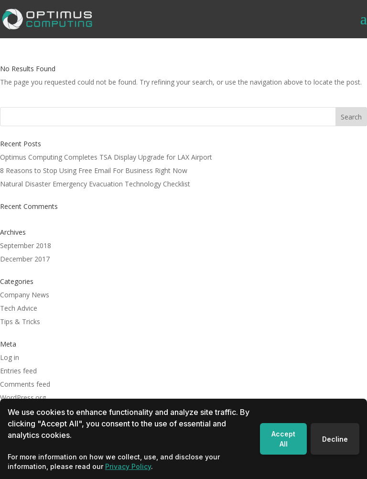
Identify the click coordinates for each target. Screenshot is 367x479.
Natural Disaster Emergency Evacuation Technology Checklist (95, 183)
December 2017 (25, 258)
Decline (335, 439)
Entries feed (18, 370)
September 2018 (25, 245)
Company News (24, 294)
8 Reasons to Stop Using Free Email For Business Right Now (93, 170)
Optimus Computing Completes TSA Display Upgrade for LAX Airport (106, 157)
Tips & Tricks (20, 321)
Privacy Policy (128, 466)
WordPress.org (23, 397)
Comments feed (25, 384)
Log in (9, 357)
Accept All (283, 439)
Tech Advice (18, 308)
